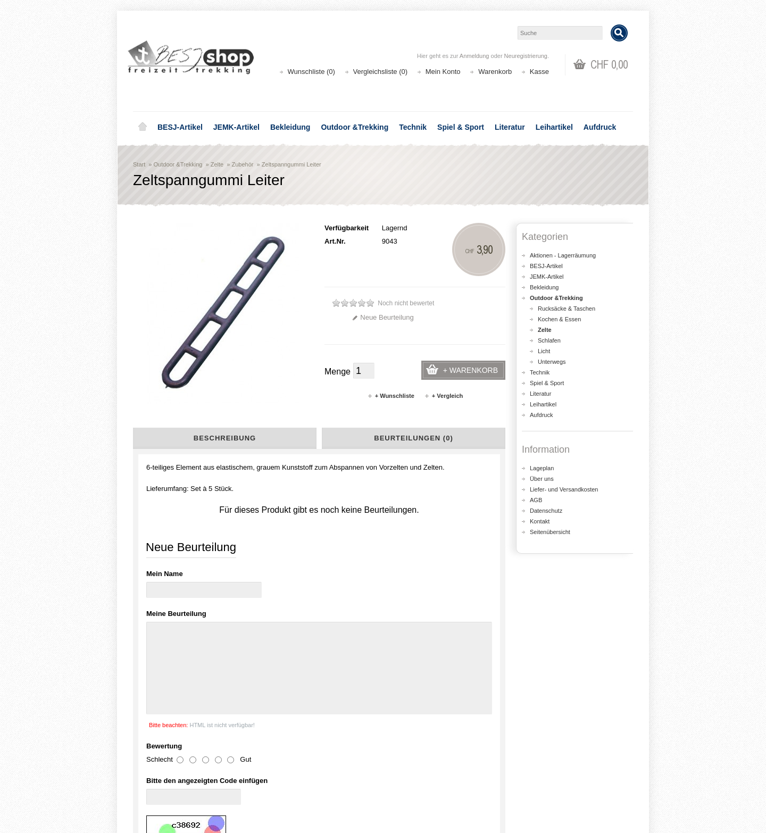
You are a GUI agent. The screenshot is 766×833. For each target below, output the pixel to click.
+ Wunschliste (390, 396)
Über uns (542, 479)
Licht (544, 351)
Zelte (217, 164)
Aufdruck (600, 127)
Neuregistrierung (525, 56)
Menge (337, 371)
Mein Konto (443, 72)
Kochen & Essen (559, 319)
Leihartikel (554, 127)
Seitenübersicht (550, 532)
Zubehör (243, 164)
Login (404, 756)
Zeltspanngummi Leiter (291, 164)
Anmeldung (474, 56)
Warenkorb (495, 72)
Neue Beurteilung (382, 317)
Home (142, 127)
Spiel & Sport (460, 127)
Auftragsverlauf (419, 766)
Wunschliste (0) (311, 72)
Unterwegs (552, 362)
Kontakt (539, 521)
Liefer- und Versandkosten (564, 489)
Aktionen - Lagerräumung (563, 255)
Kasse (539, 72)
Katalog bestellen (550, 766)
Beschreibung (225, 438)
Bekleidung (290, 127)
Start (139, 164)
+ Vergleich (443, 396)
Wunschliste (415, 777)
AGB (536, 500)
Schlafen (549, 340)
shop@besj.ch (346, 665)
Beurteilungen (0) (413, 438)
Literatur (510, 127)
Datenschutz (546, 510)
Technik (413, 127)
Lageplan (542, 468)
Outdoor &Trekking (354, 127)
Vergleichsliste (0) (380, 72)
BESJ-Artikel (180, 127)
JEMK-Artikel (236, 127)
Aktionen (282, 756)
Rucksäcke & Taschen (566, 308)
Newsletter (412, 788)
